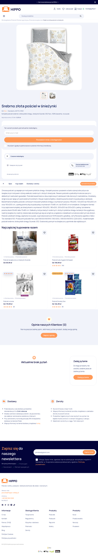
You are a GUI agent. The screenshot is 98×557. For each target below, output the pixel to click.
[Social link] (2, 505)
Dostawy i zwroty (33, 184)
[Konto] (57, 9)
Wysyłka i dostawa (32, 522)
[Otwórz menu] (4, 16)
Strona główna (6, 20)
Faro (5, 111)
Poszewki (76, 526)
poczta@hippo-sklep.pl (10, 493)
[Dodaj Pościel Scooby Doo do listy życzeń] (93, 274)
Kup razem (19, 184)
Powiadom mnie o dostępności (49, 140)
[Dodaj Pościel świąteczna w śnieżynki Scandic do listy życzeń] (44, 232)
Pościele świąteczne (36, 20)
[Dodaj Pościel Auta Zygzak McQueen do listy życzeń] (93, 232)
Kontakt (4, 519)
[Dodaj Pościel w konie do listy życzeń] (44, 274)
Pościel (14, 20)
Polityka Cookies (7, 534)
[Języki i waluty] (91, 9)
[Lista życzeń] (67, 9)
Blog (3, 530)
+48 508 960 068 (8, 498)
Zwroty (27, 530)
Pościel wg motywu (23, 20)
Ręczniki (52, 522)
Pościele (52, 515)
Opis (10, 184)
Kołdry (51, 526)
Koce (74, 515)
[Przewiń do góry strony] (3, 183)
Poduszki (52, 519)
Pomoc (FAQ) (6, 522)
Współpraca (6, 526)
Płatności (28, 526)
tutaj (38, 423)
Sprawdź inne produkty (88, 184)
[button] (43, 95)
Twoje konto (29, 515)
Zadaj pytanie (83, 377)
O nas (4, 515)
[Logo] (11, 9)
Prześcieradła (77, 519)
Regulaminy (29, 519)
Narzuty (75, 522)
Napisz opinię (49, 335)
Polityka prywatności (9, 538)
